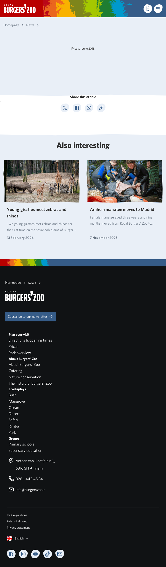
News (29, 282)
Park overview (20, 352)
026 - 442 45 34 (26, 478)
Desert (14, 413)
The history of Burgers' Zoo (30, 383)
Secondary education (25, 450)
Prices (13, 346)
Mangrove (17, 401)
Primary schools (21, 444)
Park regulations (17, 515)
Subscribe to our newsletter (30, 316)
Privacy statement (18, 528)
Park (12, 432)
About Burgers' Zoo (24, 364)
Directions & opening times (30, 340)
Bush (12, 394)
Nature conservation (25, 376)
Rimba (14, 426)
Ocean (14, 407)
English (18, 538)
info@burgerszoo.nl (27, 489)
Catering (15, 370)
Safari (13, 419)
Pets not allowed (17, 521)
